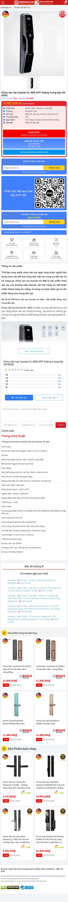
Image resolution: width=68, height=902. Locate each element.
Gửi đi (60, 425)
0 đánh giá (28, 370)
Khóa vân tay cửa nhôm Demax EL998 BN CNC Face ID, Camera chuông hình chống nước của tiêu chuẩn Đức (50, 785)
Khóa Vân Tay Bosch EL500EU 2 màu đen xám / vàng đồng (50, 668)
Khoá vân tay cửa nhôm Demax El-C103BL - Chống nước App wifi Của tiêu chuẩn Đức (17, 785)
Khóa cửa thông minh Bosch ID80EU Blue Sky (14, 722)
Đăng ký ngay (54, 168)
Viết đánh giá (19, 397)
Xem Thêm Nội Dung (34, 351)
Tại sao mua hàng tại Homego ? (17, 232)
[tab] (34, 152)
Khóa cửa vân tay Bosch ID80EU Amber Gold (47, 722)
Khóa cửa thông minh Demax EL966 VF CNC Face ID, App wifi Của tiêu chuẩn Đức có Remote (50, 839)
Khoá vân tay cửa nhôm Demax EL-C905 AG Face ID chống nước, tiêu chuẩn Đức (16, 839)
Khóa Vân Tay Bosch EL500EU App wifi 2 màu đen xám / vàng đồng (17, 669)
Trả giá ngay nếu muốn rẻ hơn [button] (34, 152)
